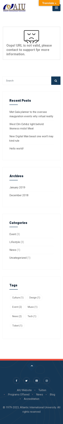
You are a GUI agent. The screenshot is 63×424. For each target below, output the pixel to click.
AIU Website (24, 390)
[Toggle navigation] (56, 7)
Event (12, 234)
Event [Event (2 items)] (17, 307)
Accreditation (31, 398)
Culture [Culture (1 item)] (18, 297)
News (12, 249)
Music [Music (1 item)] (32, 307)
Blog (52, 394)
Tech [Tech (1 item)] (32, 316)
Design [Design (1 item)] (34, 297)
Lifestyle (14, 242)
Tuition (42, 390)
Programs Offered (18, 394)
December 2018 (18, 195)
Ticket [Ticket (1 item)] (17, 325)
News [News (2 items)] (17, 316)
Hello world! (16, 148)
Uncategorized (18, 257)
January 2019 (17, 187)
